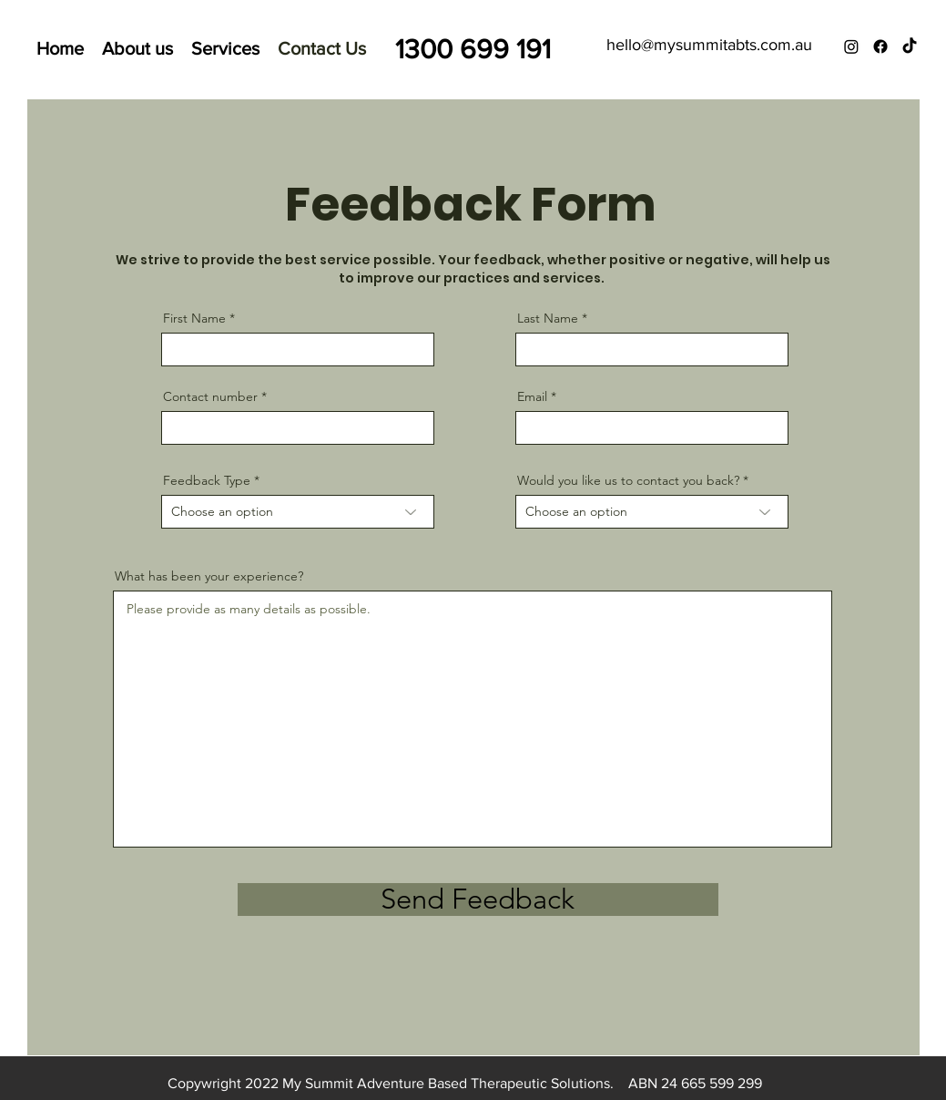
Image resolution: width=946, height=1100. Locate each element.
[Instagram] (851, 46)
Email (532, 396)
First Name (194, 318)
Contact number (210, 396)
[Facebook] (880, 46)
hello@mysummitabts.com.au (709, 45)
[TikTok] (909, 46)
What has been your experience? (209, 576)
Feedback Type (206, 480)
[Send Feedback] (478, 899)
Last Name (547, 318)
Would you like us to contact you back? (628, 480)
